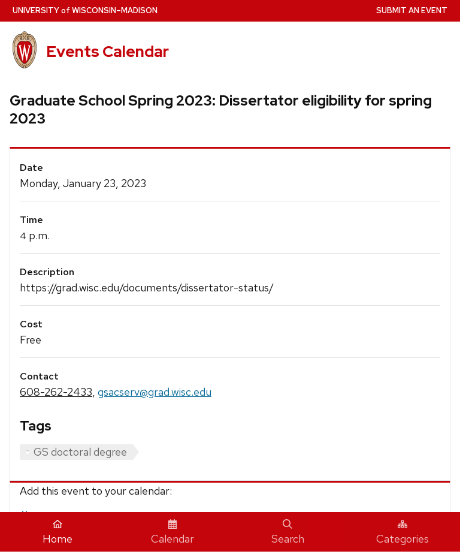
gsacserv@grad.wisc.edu (154, 392)
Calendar (172, 532)
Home (57, 532)
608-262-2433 (56, 392)
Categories (402, 532)
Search (287, 532)
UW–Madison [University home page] (85, 10)
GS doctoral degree (80, 452)
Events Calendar (107, 51)
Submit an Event (411, 10)
